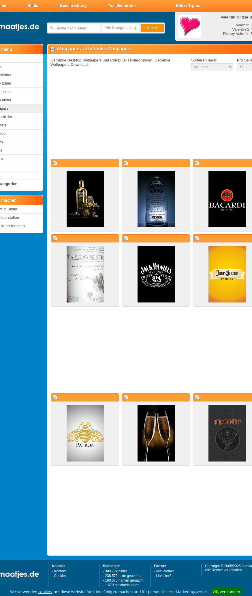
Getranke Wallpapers (109, 48)
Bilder (33, 5)
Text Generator (122, 5)
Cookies (60, 576)
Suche (152, 28)
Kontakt (60, 571)
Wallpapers (69, 48)
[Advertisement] (144, 115)
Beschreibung (73, 5)
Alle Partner (165, 571)
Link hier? (163, 576)
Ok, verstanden (226, 591)
